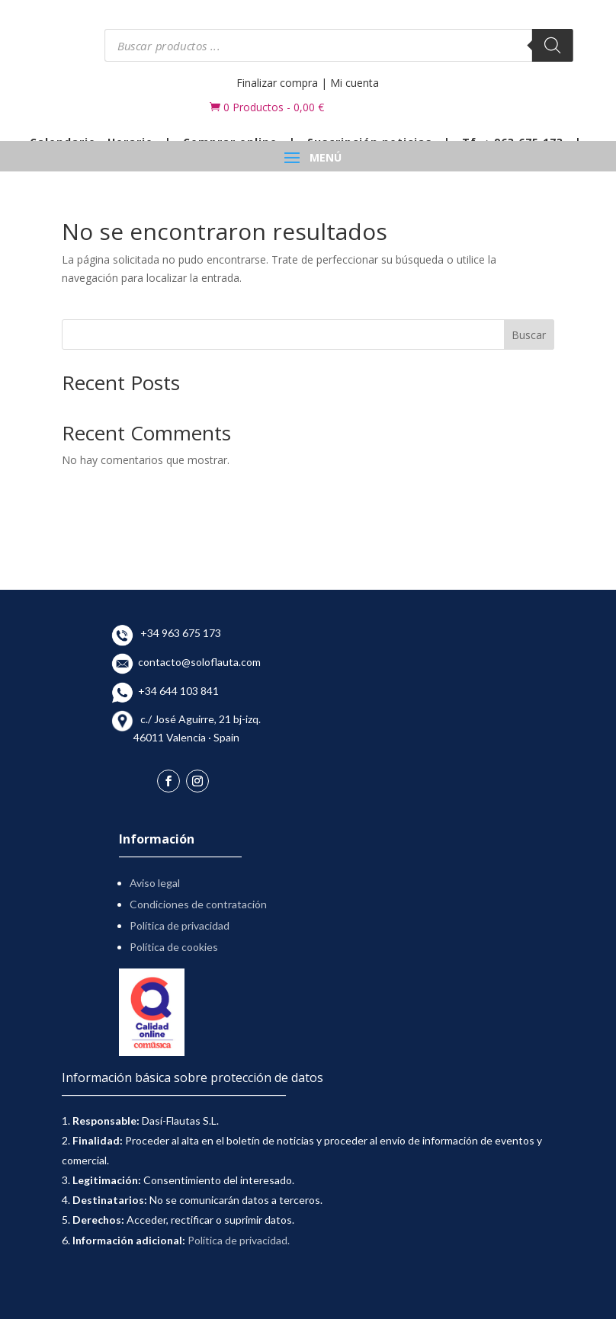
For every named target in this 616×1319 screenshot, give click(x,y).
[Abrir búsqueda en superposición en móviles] (338, 45)
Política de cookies (174, 946)
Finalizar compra (277, 82)
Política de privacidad (179, 925)
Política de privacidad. (239, 1240)
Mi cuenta (354, 82)
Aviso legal (155, 882)
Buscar (529, 335)
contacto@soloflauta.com (197, 661)
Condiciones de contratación (198, 904)
